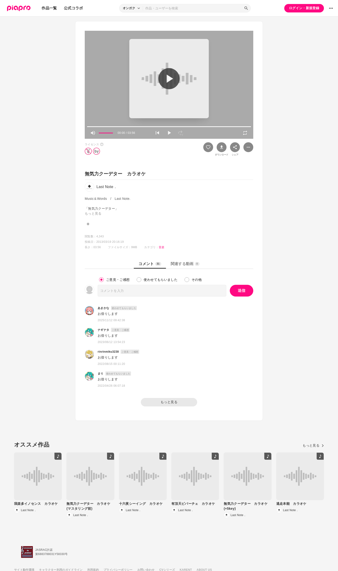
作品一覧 (49, 8)
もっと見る (169, 402)
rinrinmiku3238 (108, 351)
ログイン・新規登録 (304, 8)
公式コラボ (73, 8)
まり (101, 373)
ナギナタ (103, 330)
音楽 (162, 247)
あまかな (103, 308)
